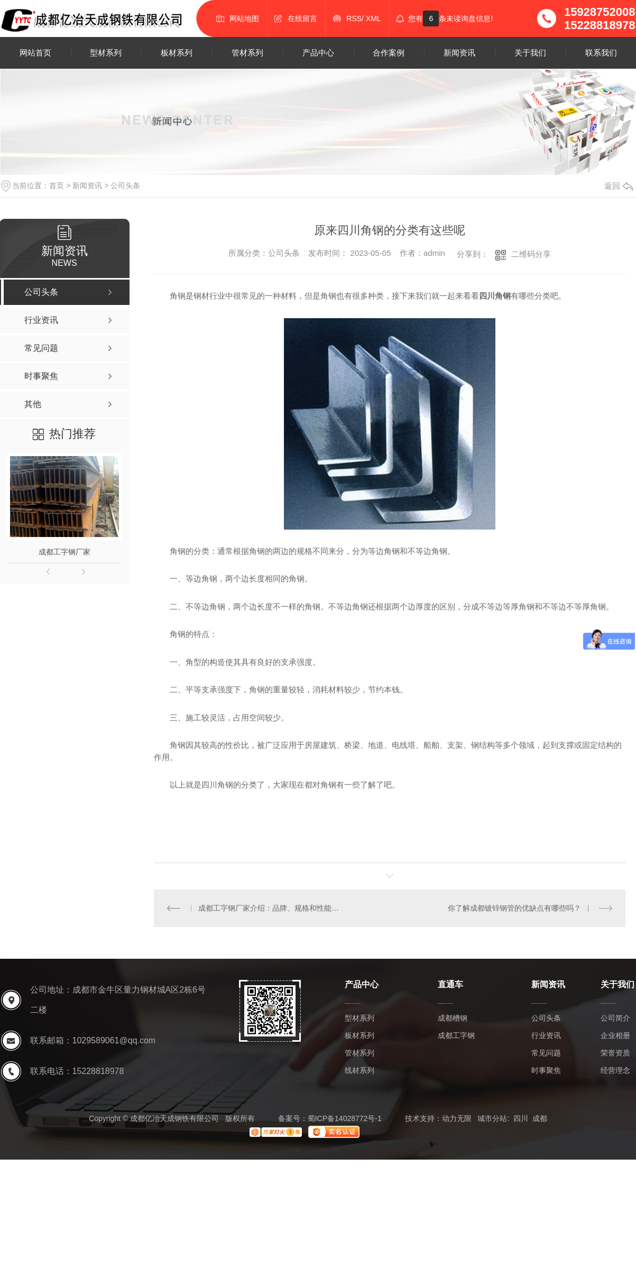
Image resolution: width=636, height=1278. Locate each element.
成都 (539, 1118)
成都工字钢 (456, 1036)
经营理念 (615, 1071)
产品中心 (318, 52)
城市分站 (492, 1118)
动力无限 (457, 1118)
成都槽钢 (452, 1018)
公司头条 (125, 185)
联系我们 (601, 52)
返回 (618, 185)
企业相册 (615, 1036)
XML (373, 18)
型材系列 (106, 52)
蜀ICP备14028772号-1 (345, 1118)
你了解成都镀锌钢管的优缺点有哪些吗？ (514, 908)
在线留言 (302, 18)
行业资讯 (546, 1036)
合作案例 (388, 52)
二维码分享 (531, 253)
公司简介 (615, 1018)
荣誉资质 (615, 1053)
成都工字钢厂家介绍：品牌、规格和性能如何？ (271, 908)
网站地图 (244, 18)
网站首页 (35, 52)
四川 (520, 1118)
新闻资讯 (459, 52)
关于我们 (530, 52)
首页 (56, 185)
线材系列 (359, 1071)
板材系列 (176, 52)
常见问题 (546, 1053)
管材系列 (247, 52)
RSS (354, 18)
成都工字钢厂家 (64, 552)
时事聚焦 (546, 1071)
